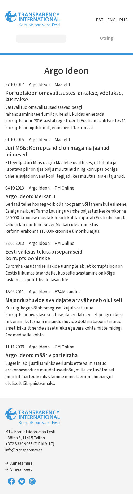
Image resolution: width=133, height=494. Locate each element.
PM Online (64, 188)
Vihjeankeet (21, 469)
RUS (123, 20)
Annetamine (21, 463)
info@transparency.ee (24, 450)
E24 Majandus (67, 292)
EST (100, 20)
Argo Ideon (39, 85)
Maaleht (62, 85)
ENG (111, 20)
